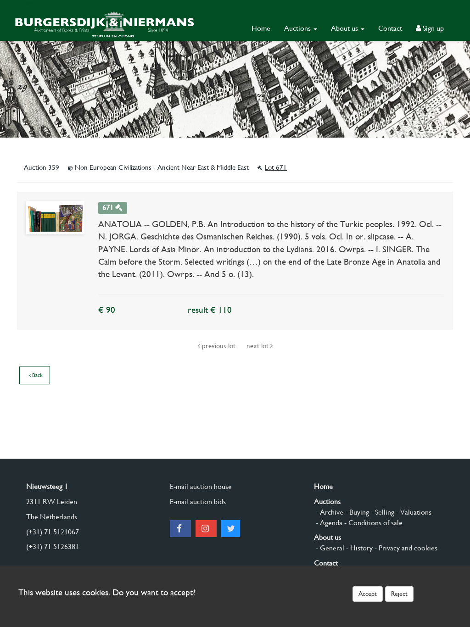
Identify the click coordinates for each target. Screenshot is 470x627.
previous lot (217, 346)
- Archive (328, 512)
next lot (259, 346)
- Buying (356, 512)
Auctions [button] (300, 28)
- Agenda (328, 522)
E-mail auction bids (198, 501)
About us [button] (347, 28)
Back (36, 375)
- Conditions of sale (372, 522)
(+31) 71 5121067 (52, 531)
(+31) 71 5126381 (52, 546)
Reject (399, 593)
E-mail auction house (201, 486)
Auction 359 (42, 167)
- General (329, 548)
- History (358, 548)
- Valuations (412, 512)
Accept (367, 593)
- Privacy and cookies (405, 548)
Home (261, 28)
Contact (390, 28)
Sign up (430, 28)
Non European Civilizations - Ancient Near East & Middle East (159, 167)
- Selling (381, 512)
